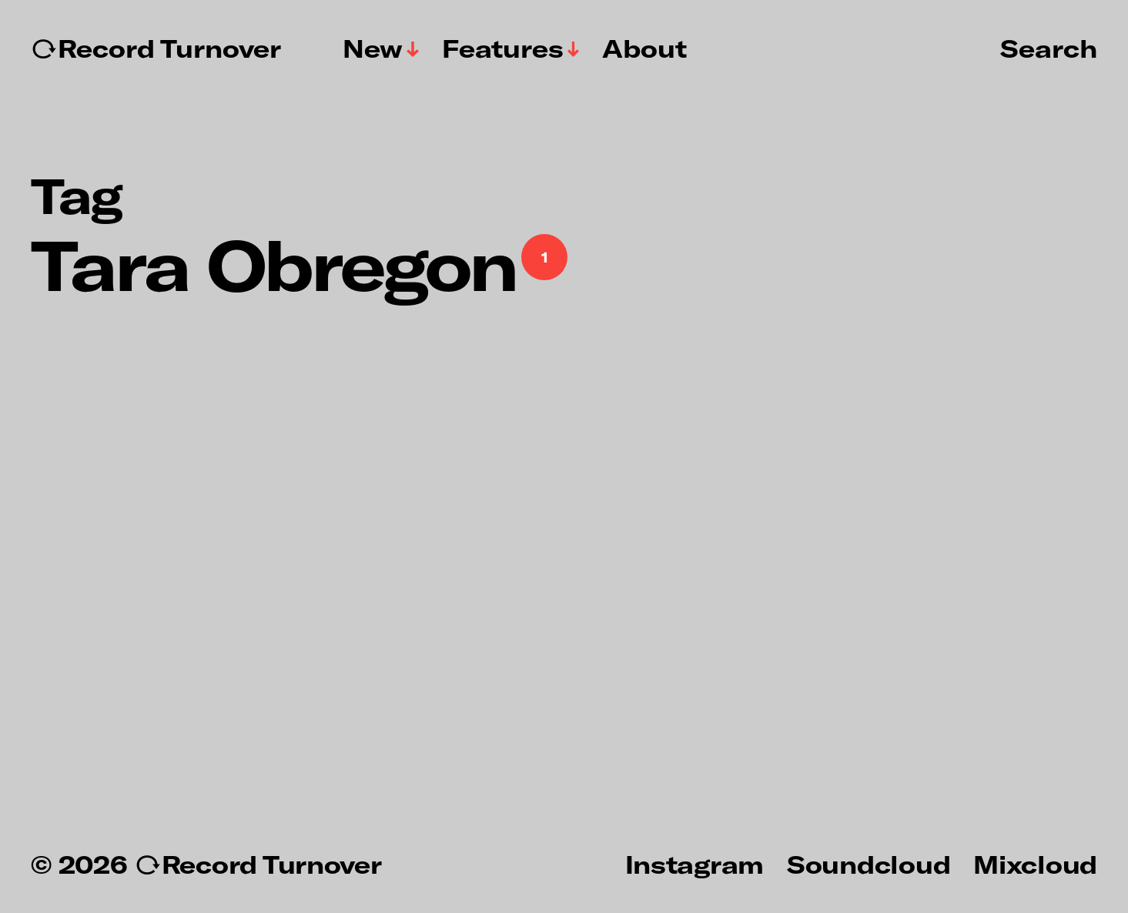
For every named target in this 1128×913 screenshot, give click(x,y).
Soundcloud (868, 863)
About (644, 48)
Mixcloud (1035, 863)
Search (1048, 47)
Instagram (694, 863)
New (373, 48)
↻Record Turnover (156, 48)
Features (503, 48)
